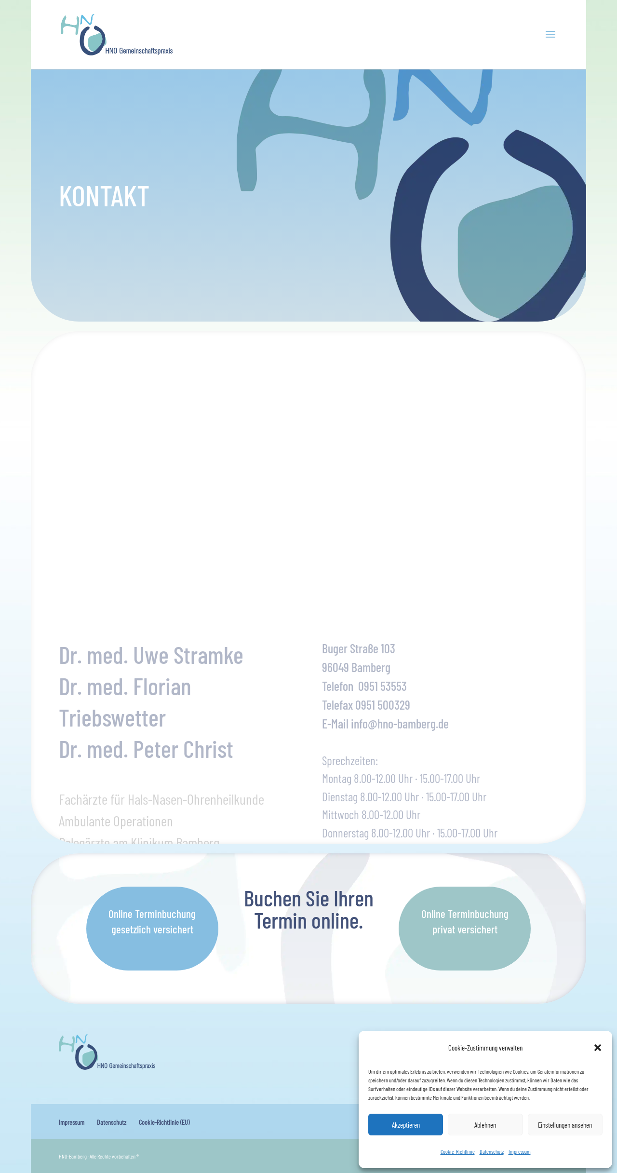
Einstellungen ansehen (565, 1124)
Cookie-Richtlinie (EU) (164, 1122)
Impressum (520, 1151)
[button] (598, 1047)
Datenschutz (492, 1151)
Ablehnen (485, 1124)
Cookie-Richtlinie (458, 1151)
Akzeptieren (406, 1124)
